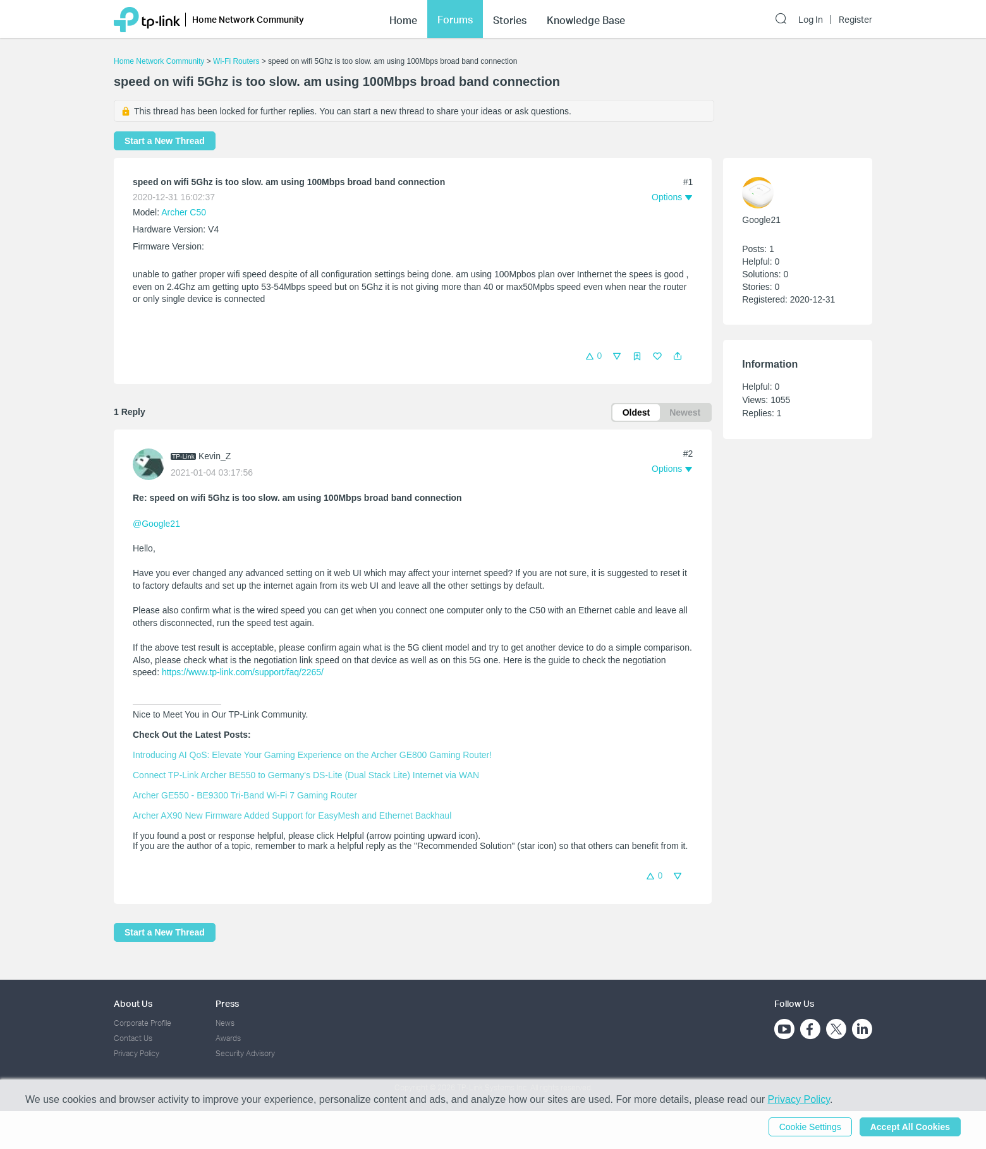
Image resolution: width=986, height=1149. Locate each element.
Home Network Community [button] (248, 19)
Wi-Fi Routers (237, 61)
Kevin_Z (214, 456)
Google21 (761, 220)
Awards (228, 1038)
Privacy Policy (136, 1053)
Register (855, 19)
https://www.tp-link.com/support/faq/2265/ (243, 672)
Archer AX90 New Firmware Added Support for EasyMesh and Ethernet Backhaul (292, 815)
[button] (678, 356)
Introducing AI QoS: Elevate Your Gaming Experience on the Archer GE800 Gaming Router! (312, 755)
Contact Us (133, 1038)
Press (227, 1003)
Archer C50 (183, 212)
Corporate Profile (142, 1023)
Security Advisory (245, 1053)
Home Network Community (159, 61)
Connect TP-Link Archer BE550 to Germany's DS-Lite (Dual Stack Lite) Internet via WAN (306, 775)
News (225, 1023)
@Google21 (156, 524)
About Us (133, 1003)
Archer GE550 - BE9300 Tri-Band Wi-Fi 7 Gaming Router (245, 795)
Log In (810, 19)
